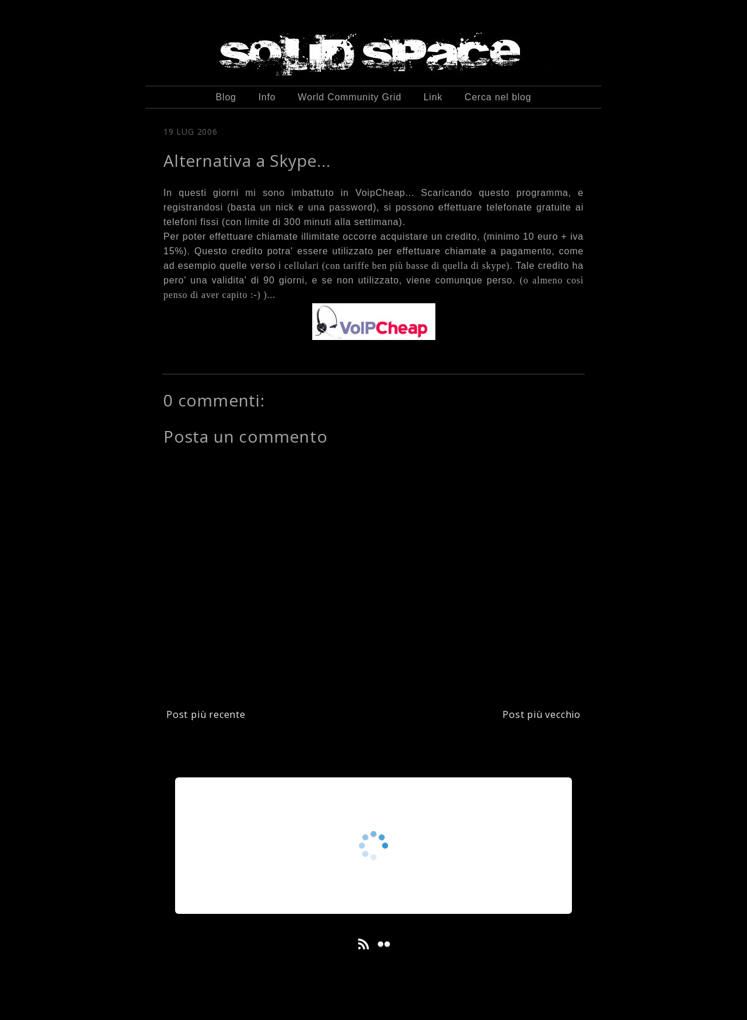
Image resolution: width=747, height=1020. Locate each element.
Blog (226, 97)
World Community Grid (350, 97)
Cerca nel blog (498, 97)
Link (433, 97)
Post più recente (206, 714)
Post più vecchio (541, 714)
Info (267, 97)
